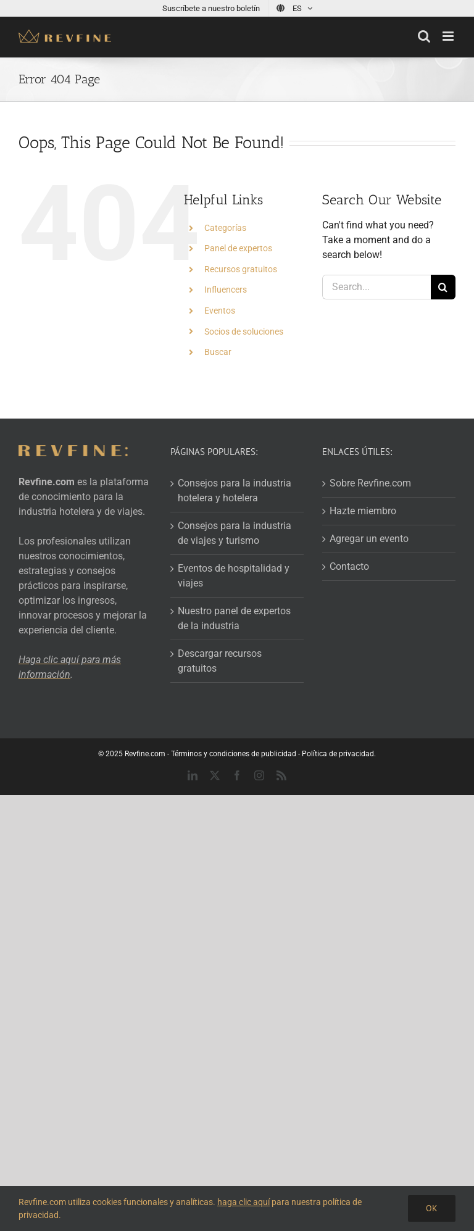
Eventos (219, 310)
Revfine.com (145, 753)
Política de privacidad (338, 753)
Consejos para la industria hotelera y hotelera (234, 490)
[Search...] (376, 287)
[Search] (443, 287)
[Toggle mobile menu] (449, 36)
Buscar (217, 352)
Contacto (349, 566)
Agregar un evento (369, 539)
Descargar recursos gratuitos (220, 661)
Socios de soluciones (243, 331)
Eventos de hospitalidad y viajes (233, 575)
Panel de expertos (238, 248)
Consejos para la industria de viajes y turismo (234, 533)
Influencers (225, 289)
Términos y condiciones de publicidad (233, 753)
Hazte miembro (363, 511)
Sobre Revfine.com (370, 483)
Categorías (225, 228)
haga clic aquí (243, 1202)
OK (432, 1208)
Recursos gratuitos (240, 269)
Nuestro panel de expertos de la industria (234, 618)
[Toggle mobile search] (424, 36)
